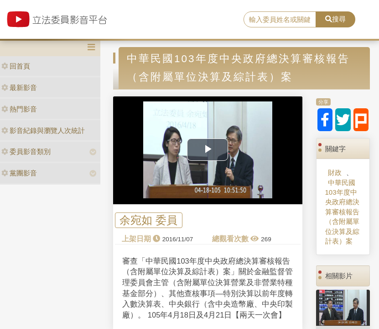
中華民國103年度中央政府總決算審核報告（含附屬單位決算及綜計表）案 (342, 212)
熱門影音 (19, 109)
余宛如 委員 (148, 220)
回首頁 (15, 66)
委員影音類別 (26, 151)
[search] (280, 19)
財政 (335, 172)
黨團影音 (19, 173)
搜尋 (335, 19)
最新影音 (19, 87)
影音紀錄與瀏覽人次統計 (43, 130)
